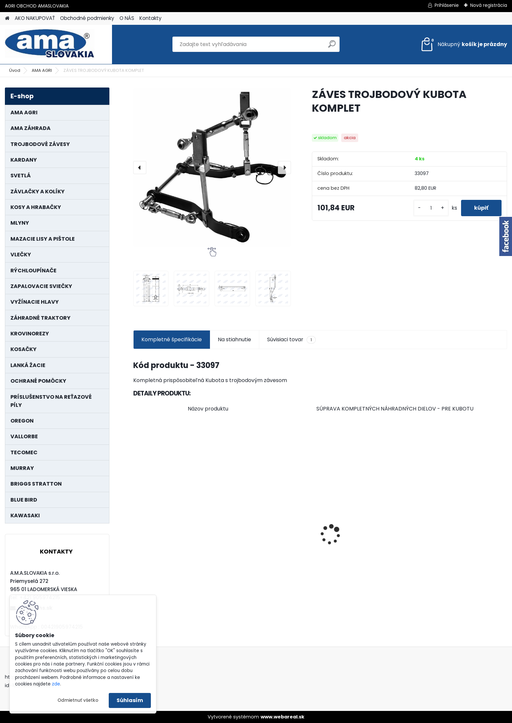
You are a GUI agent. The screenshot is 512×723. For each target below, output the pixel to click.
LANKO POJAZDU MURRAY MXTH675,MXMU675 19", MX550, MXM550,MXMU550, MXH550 (176, 543)
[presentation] (139, 167)
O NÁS (127, 18)
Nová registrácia (488, 5)
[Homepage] (7, 18)
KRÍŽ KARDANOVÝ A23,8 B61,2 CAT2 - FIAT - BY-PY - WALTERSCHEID (362, 499)
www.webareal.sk (282, 717)
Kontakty (150, 18)
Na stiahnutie (234, 339)
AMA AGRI (42, 70)
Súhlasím (130, 700)
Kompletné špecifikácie (171, 339)
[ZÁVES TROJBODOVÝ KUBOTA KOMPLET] (212, 167)
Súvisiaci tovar (291, 340)
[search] (332, 46)
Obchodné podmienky (87, 18)
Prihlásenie (447, 5)
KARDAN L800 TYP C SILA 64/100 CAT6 (462, 543)
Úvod (14, 70)
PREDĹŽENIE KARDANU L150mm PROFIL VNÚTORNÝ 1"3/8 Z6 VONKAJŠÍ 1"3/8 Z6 (269, 524)
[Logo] (50, 44)
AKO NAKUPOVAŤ (35, 18)
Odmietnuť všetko (77, 700)
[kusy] (431, 208)
